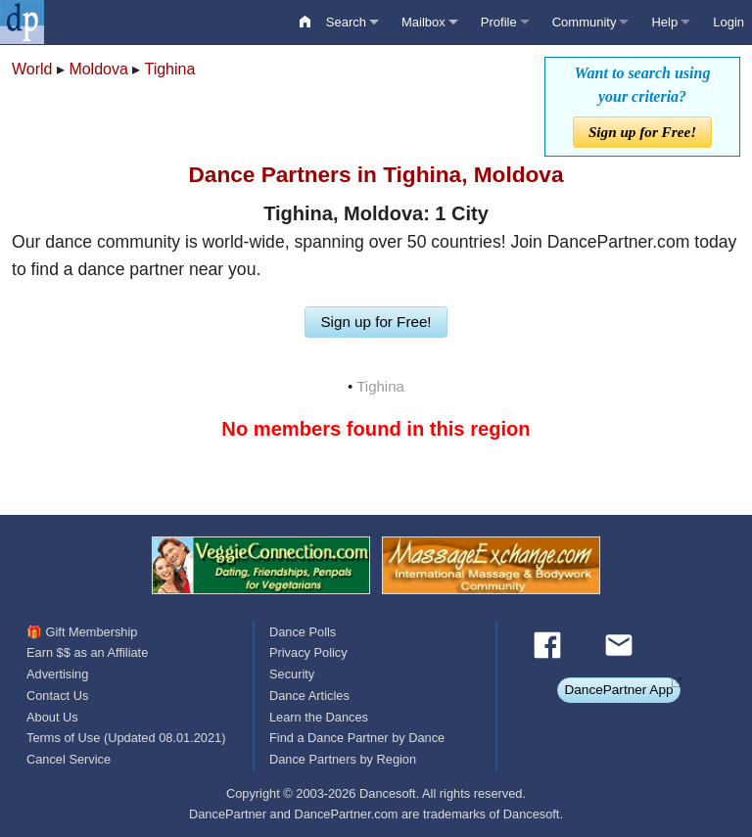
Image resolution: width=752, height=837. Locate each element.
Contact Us (57, 695)
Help (664, 22)
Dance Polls (302, 632)
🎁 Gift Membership (81, 632)
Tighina (169, 69)
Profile (499, 22)
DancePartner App (618, 689)
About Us (52, 717)
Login (728, 22)
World (32, 69)
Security (291, 674)
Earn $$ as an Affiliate (87, 652)
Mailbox (423, 22)
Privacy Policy (308, 652)
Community (584, 22)
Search (346, 22)
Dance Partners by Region (342, 759)
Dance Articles (309, 695)
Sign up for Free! (642, 131)
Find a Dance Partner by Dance (357, 737)
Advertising (57, 674)
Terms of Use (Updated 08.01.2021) (125, 737)
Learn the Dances (318, 717)
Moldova (98, 69)
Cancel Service (68, 759)
